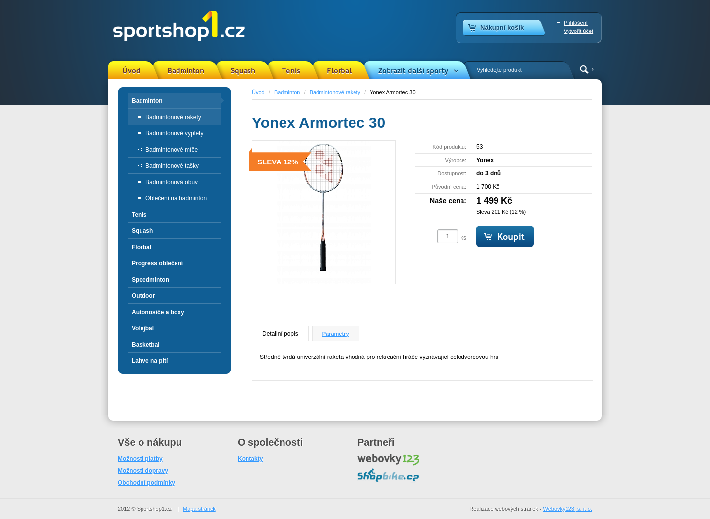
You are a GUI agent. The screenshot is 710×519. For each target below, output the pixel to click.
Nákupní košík (502, 27)
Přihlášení (576, 23)
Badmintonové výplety (174, 133)
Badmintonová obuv (171, 182)
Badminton (185, 70)
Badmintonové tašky (172, 165)
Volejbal (143, 328)
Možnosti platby (140, 458)
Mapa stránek (199, 509)
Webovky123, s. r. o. (567, 509)
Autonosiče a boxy (158, 312)
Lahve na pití (150, 360)
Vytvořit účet (578, 31)
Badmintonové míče (171, 149)
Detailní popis (280, 333)
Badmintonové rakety (335, 92)
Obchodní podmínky (146, 482)
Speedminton (150, 279)
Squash (243, 70)
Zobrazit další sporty (413, 70)
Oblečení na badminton (176, 198)
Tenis (291, 70)
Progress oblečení (157, 263)
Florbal (339, 70)
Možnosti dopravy (143, 470)
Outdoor (143, 295)
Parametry (335, 334)
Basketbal (146, 344)
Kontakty (250, 458)
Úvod (131, 70)
